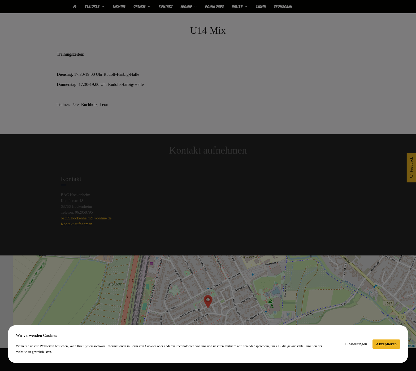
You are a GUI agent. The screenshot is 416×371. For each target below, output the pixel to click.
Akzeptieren (386, 344)
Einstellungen (356, 344)
